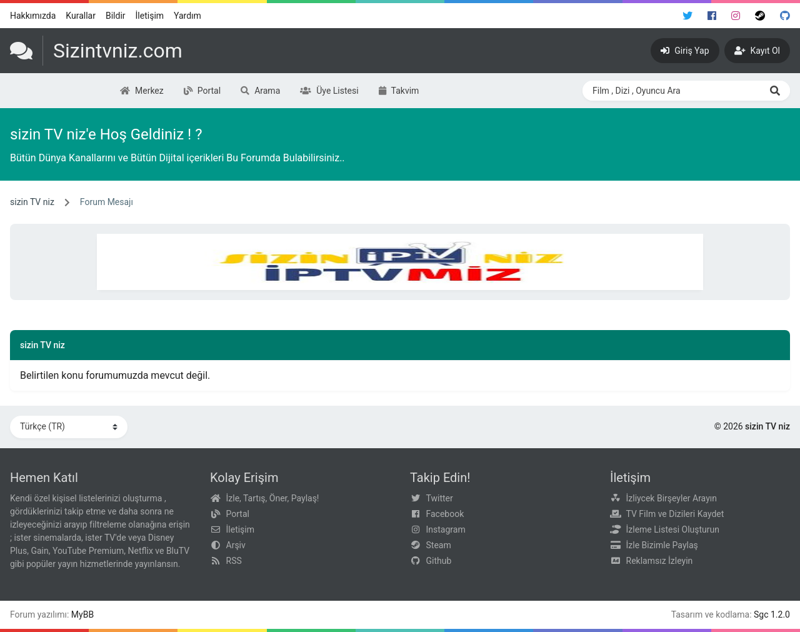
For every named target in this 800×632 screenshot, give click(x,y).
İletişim (150, 16)
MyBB (82, 614)
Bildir (116, 16)
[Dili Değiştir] (69, 427)
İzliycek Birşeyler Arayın (671, 498)
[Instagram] (735, 15)
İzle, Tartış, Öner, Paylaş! (272, 498)
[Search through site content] (671, 91)
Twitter (439, 498)
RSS (234, 561)
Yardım (187, 16)
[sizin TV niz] (96, 50)
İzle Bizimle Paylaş (662, 545)
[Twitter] (687, 15)
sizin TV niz (32, 202)
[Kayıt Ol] (757, 50)
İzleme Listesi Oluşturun (673, 529)
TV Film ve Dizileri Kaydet (675, 514)
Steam (438, 545)
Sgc (761, 614)
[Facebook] (712, 15)
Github (439, 561)
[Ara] (775, 91)
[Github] (785, 15)
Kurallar (81, 16)
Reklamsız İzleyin (659, 561)
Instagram (446, 529)
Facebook (445, 514)
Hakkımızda (33, 16)
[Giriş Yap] (685, 50)
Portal (237, 514)
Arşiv (236, 545)
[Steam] (760, 15)
